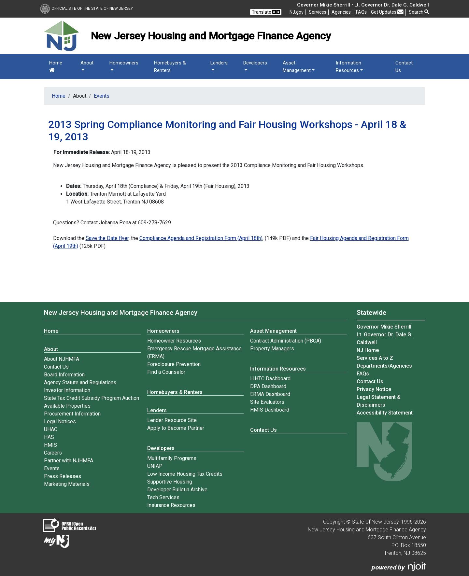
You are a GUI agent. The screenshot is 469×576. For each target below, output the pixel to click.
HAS (49, 437)
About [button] (86, 63)
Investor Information (67, 390)
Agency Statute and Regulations (80, 382)
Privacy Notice (374, 389)
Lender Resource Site (172, 420)
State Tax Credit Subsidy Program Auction (91, 398)
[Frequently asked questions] (361, 12)
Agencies (341, 12)
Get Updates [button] (387, 12)
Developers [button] (255, 63)
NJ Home (368, 350)
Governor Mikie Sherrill (384, 327)
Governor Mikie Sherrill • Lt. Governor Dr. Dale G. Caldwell (363, 5)
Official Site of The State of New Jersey (86, 8)
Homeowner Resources (174, 341)
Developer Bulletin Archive (177, 489)
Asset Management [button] (297, 66)
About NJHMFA (61, 359)
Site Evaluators (267, 402)
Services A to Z (375, 358)
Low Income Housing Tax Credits (184, 474)
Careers (53, 453)
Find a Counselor (166, 372)
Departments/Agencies (384, 366)
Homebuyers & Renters (170, 66)
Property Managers (272, 348)
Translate (266, 12)
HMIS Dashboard (269, 410)
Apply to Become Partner (175, 428)
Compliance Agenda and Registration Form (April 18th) (201, 238)
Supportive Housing (169, 482)
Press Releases (62, 476)
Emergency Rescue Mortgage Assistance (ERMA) (194, 352)
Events (101, 96)
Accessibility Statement (385, 413)
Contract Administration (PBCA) (285, 341)
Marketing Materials (67, 484)
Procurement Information (72, 414)
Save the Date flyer (107, 238)
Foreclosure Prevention (174, 364)
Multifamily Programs (171, 458)
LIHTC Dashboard (270, 378)
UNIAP (155, 466)
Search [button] (419, 12)
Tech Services (163, 497)
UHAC (50, 429)
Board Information (64, 375)
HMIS (50, 445)
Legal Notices (60, 421)
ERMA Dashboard (270, 394)
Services (317, 12)
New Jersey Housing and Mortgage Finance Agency (120, 312)
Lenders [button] (219, 63)
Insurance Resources (171, 505)
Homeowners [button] (123, 63)
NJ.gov (297, 12)
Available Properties (67, 406)
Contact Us (404, 66)
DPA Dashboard (268, 386)
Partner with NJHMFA (68, 460)
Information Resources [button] (348, 66)
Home (55, 66)
